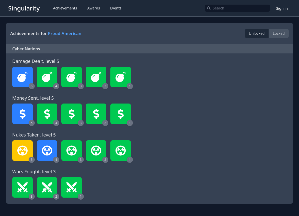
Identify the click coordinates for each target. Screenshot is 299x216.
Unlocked (257, 33)
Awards (93, 8)
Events (115, 8)
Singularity (24, 8)
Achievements (65, 8)
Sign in (282, 8)
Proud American (65, 33)
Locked (279, 33)
